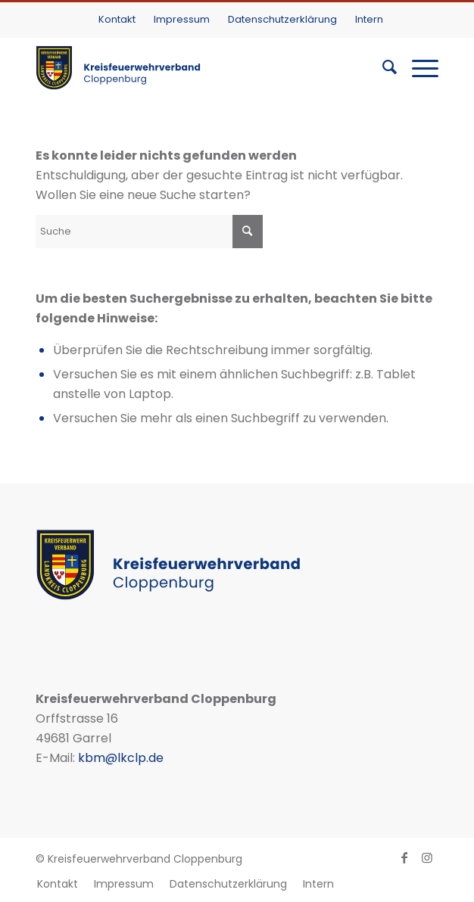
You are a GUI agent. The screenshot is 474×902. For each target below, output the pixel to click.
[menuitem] (117, 19)
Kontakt (117, 19)
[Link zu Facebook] (404, 857)
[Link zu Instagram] (427, 857)
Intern (369, 19)
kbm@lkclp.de (121, 758)
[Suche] (382, 67)
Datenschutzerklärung (282, 19)
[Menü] (417, 67)
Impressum (182, 19)
